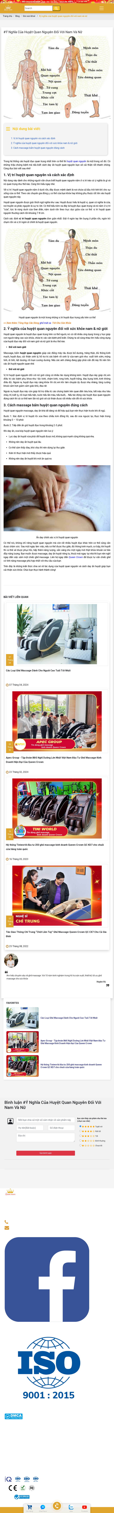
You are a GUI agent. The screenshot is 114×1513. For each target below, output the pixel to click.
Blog (17, 16)
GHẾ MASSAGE (86, 1421)
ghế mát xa (45, 323)
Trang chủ (7, 16)
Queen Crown (76, 557)
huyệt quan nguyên (76, 161)
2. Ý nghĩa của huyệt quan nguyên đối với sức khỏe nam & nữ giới (44, 143)
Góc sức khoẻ (29, 16)
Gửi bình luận (46, 1153)
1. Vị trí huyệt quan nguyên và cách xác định (33, 138)
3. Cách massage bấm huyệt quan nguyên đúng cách (38, 147)
